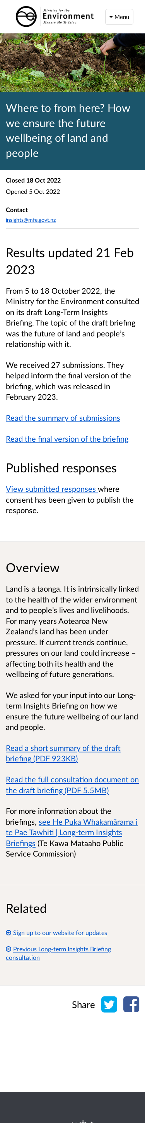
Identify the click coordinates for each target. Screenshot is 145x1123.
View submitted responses (52, 488)
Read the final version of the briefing (67, 438)
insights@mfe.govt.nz (31, 219)
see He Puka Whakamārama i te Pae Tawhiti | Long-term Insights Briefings (72, 832)
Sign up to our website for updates (56, 932)
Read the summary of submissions (63, 417)
